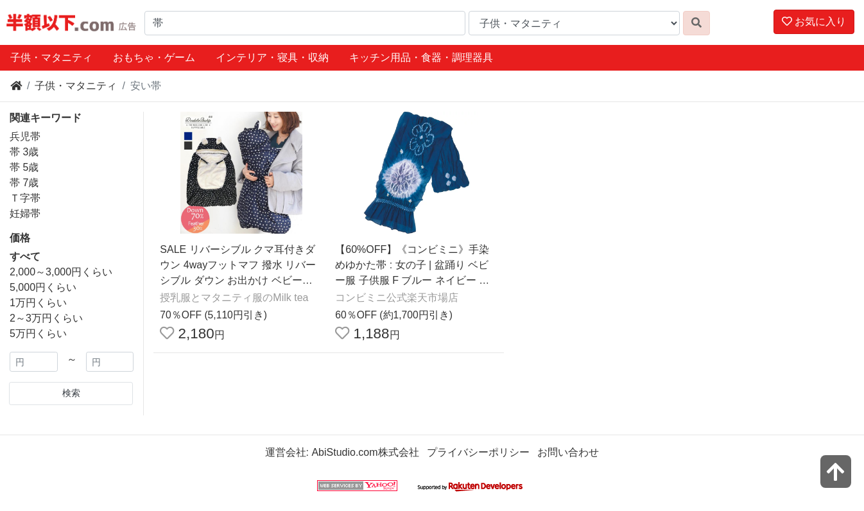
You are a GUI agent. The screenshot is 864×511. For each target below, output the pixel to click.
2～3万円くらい (46, 318)
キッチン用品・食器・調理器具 (421, 57)
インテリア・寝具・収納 (272, 57)
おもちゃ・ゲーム (154, 57)
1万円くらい (38, 302)
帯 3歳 (24, 151)
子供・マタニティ (51, 57)
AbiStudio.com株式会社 (365, 452)
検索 (71, 393)
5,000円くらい (43, 287)
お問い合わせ (568, 452)
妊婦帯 (25, 213)
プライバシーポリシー (478, 452)
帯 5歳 (24, 167)
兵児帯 (25, 136)
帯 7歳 (24, 182)
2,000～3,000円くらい (61, 271)
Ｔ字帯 (25, 198)
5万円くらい (38, 333)
